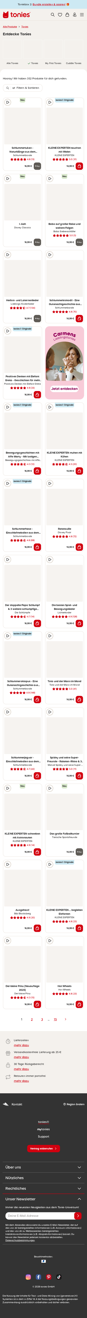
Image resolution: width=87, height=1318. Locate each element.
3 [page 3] (42, 1019)
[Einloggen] (74, 14)
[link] (12, 49)
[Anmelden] (78, 1216)
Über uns (43, 1167)
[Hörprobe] (7, 102)
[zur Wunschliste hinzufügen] (37, 102)
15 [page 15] (55, 1019)
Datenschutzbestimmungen (20, 1240)
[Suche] (53, 14)
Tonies (24, 27)
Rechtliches (43, 1188)
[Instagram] (28, 1277)
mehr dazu (21, 1045)
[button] (60, 14)
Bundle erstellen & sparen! (49, 4)
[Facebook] (38, 1277)
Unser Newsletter (43, 1199)
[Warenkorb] (67, 14)
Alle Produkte (10, 27)
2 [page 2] (32, 1019)
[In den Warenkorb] (79, 166)
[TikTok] (58, 1277)
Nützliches (43, 1178)
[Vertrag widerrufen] (43, 1148)
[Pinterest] (48, 1277)
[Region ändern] (73, 1104)
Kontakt (12, 1104)
